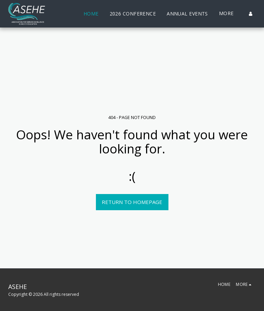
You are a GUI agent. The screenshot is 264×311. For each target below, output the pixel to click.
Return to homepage (132, 202)
